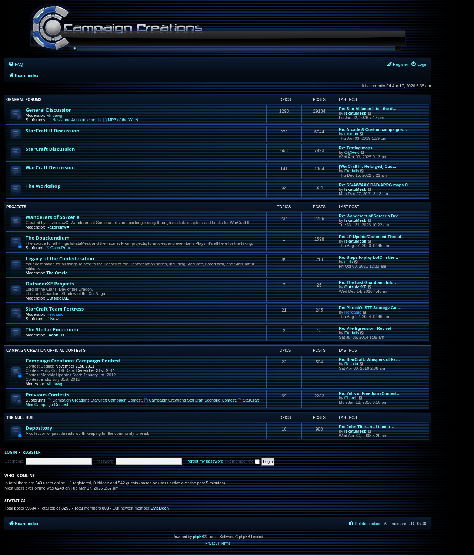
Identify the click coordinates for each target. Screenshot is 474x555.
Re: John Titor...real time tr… (366, 426)
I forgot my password (204, 461)
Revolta (351, 364)
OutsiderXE (57, 298)
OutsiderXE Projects (50, 283)
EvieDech (160, 508)
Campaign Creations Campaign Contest (73, 360)
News (53, 319)
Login (10, 452)
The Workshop (43, 186)
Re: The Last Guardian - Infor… (369, 282)
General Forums (23, 100)
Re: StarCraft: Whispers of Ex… (369, 359)
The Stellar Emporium (52, 329)
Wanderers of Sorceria (53, 217)
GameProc (58, 248)
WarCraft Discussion (50, 167)
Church (350, 398)
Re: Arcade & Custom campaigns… (373, 129)
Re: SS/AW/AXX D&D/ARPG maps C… (375, 185)
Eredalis (351, 171)
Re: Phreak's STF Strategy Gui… (370, 307)
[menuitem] (15, 64)
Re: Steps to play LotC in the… (368, 257)
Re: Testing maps (356, 148)
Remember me (243, 461)
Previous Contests (47, 394)
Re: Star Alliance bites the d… (368, 108)
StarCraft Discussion (50, 149)
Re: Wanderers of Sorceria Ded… (371, 216)
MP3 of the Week (121, 120)
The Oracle (56, 273)
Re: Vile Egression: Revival (365, 328)
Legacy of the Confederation (60, 258)
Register (32, 452)
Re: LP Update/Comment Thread (370, 236)
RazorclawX (57, 227)
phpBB (198, 537)
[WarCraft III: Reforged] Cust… (368, 166)
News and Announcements (74, 120)
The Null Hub (20, 418)
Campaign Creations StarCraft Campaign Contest (94, 400)
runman (351, 134)
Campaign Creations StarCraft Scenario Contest (190, 400)
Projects (16, 207)
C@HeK (352, 152)
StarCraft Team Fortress (55, 308)
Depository (39, 427)
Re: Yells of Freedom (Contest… (370, 393)
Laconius (55, 335)
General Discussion (49, 109)
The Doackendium (48, 237)
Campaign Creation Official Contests (46, 350)
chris (348, 262)
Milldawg (54, 115)
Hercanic (54, 314)
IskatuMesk (355, 113)
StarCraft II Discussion (52, 130)
